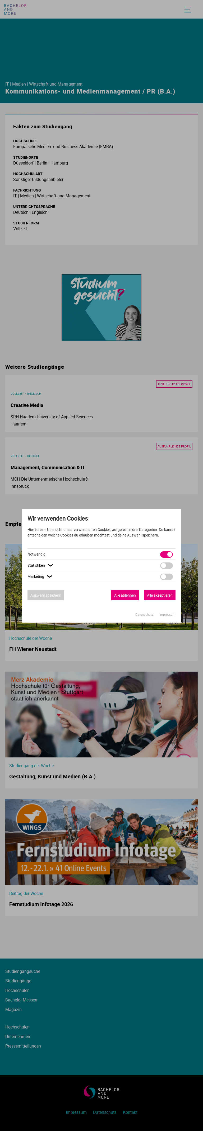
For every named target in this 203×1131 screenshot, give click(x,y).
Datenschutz (144, 614)
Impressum (167, 614)
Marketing (40, 576)
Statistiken (40, 565)
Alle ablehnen (125, 595)
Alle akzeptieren (160, 595)
